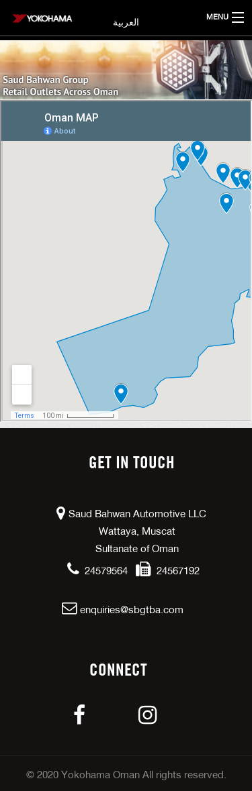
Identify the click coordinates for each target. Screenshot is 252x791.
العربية (126, 23)
